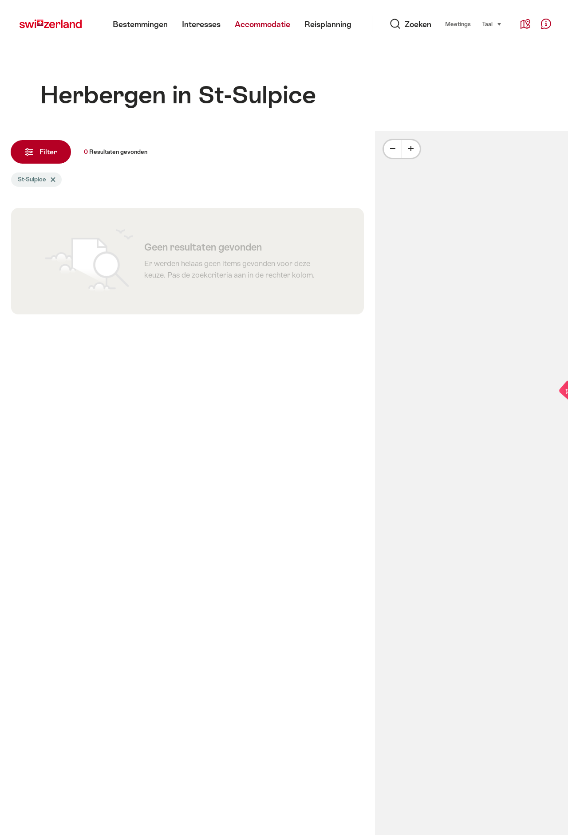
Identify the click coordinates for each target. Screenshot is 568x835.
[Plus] (411, 149)
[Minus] (393, 149)
